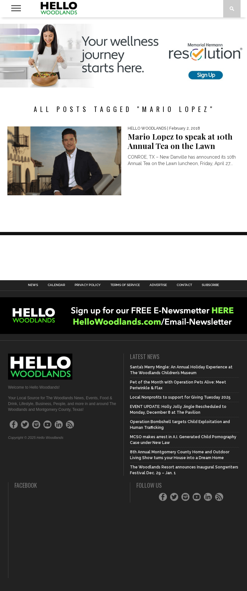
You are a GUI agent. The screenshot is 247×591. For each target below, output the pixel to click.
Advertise (158, 285)
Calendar (56, 285)
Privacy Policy (88, 285)
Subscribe (210, 285)
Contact (184, 285)
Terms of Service (125, 285)
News (33, 285)
